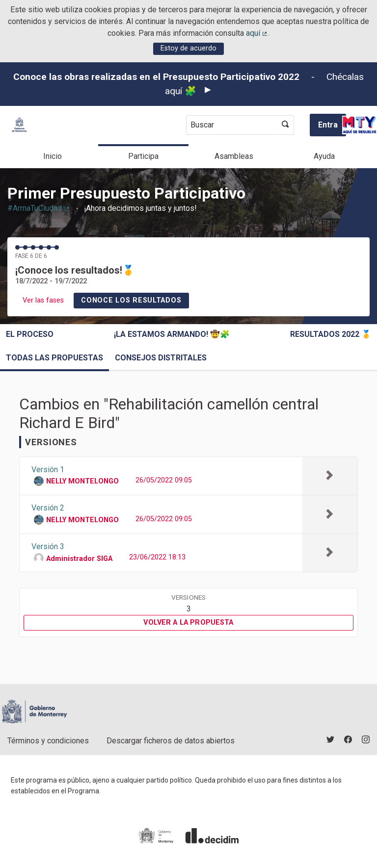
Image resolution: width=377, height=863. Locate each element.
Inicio (52, 156)
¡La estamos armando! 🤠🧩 (172, 334)
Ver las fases (43, 300)
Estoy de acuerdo (188, 48)
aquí (257, 33)
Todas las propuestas (54, 357)
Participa (143, 156)
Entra (328, 124)
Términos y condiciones (48, 740)
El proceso (30, 334)
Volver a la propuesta (188, 622)
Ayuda (324, 156)
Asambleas (234, 156)
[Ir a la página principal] (19, 125)
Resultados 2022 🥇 (330, 334)
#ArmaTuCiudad (38, 208)
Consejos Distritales (161, 357)
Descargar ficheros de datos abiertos (171, 740)
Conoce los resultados (131, 300)
